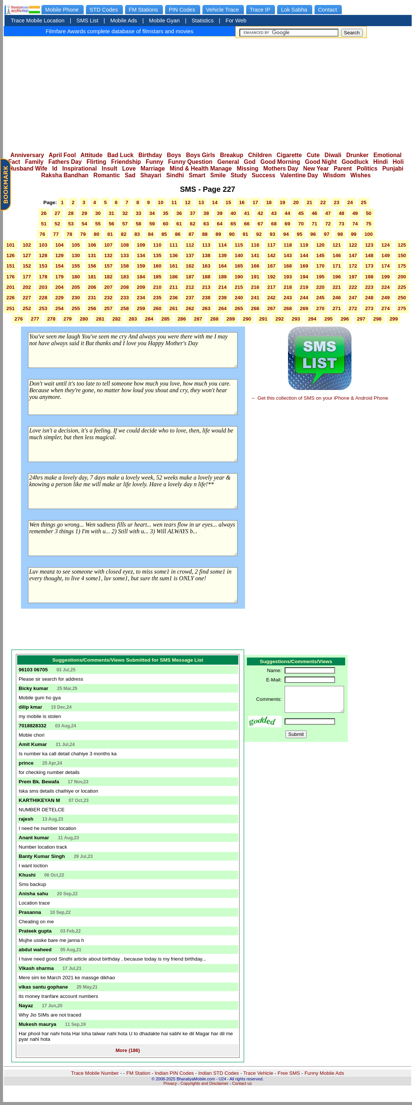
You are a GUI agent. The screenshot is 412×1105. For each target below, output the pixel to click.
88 (205, 234)
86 (177, 234)
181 (92, 277)
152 (27, 266)
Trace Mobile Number (95, 1073)
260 (157, 308)
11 (174, 202)
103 (43, 245)
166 (255, 266)
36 (179, 213)
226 (10, 297)
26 (44, 213)
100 (369, 234)
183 (125, 277)
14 (214, 202)
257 (108, 308)
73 (341, 224)
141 (255, 255)
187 (190, 277)
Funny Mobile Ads (324, 1073)
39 (220, 213)
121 (336, 245)
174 (385, 266)
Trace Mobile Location (38, 21)
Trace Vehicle (258, 1073)
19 (282, 202)
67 (260, 224)
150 (402, 255)
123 (369, 245)
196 (336, 277)
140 (239, 255)
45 (301, 213)
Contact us (242, 1083)
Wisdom (334, 175)
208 (125, 287)
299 (394, 319)
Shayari (150, 175)
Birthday (150, 155)
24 (350, 202)
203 (43, 287)
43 (274, 213)
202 (27, 287)
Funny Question (190, 162)
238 (206, 297)
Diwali (333, 155)
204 (59, 287)
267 (271, 308)
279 (67, 319)
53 (71, 224)
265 (239, 308)
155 (76, 266)
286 (181, 319)
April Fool (62, 155)
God (249, 162)
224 (385, 287)
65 (233, 224)
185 (157, 277)
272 (353, 308)
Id (55, 168)
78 (69, 234)
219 (304, 287)
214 (223, 287)
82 (123, 234)
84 (151, 234)
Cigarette (289, 155)
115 (239, 245)
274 (385, 308)
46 (314, 213)
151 (10, 266)
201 (10, 287)
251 (10, 308)
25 (363, 202)
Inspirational (79, 168)
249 (385, 297)
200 (402, 277)
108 (125, 245)
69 (287, 224)
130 (76, 255)
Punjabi (392, 168)
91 (245, 234)
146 (336, 255)
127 (27, 255)
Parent (343, 168)
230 (76, 297)
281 (100, 319)
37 (192, 213)
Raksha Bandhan (65, 175)
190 (239, 277)
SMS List (88, 21)
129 (59, 255)
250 (402, 297)
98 (340, 234)
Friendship (126, 162)
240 (239, 297)
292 (279, 319)
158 (125, 266)
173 (369, 266)
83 (137, 234)
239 (223, 297)
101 (10, 245)
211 (174, 287)
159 (141, 266)
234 (141, 297)
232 (108, 297)
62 (192, 224)
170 (320, 266)
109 (141, 245)
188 (206, 277)
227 (27, 297)
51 (44, 224)
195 (320, 277)
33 (138, 213)
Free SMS (289, 1073)
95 (300, 234)
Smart (197, 175)
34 (152, 213)
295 (328, 319)
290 (247, 319)
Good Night (321, 162)
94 (286, 234)
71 (314, 224)
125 (402, 245)
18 (269, 202)
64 (220, 224)
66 (247, 224)
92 (259, 234)
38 (206, 213)
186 (174, 277)
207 (108, 287)
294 (312, 319)
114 (223, 245)
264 (223, 308)
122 (353, 245)
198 (369, 277)
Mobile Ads (123, 21)
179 (59, 277)
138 (206, 255)
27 (57, 213)
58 (138, 224)
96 (313, 234)
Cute (313, 155)
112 (190, 245)
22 (323, 202)
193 (288, 277)
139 (223, 255)
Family (34, 162)
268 (288, 308)
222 (353, 287)
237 (190, 297)
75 (368, 224)
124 (385, 245)
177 (27, 277)
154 (59, 266)
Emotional (388, 155)
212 (190, 287)
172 (353, 266)
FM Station (138, 1073)
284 (149, 319)
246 (336, 297)
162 (190, 266)
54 (84, 224)
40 (233, 213)
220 (320, 287)
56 (111, 224)
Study (238, 175)
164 (223, 266)
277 (35, 319)
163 (206, 266)
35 (165, 213)
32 (125, 213)
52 (57, 224)
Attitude (91, 155)
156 (92, 266)
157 (108, 266)
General (228, 162)
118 (288, 245)
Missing (247, 168)
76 (42, 234)
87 (191, 234)
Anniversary (27, 155)
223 (369, 287)
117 (271, 245)
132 (108, 255)
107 (108, 245)
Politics (367, 168)
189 (223, 277)
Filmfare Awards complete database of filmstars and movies (119, 31)
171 (336, 266)
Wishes (360, 175)
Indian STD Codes (218, 1073)
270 (320, 308)
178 (43, 277)
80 (96, 234)
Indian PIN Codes (174, 1073)
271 (336, 308)
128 (43, 255)
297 (361, 319)
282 (116, 319)
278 (51, 319)
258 (125, 308)
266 (255, 308)
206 (92, 287)
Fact (14, 162)
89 (218, 234)
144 (304, 255)
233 (125, 297)
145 (320, 255)
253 (43, 308)
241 (255, 297)
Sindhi (175, 175)
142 (271, 255)
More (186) (127, 1050)
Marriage (152, 168)
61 (179, 224)
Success (263, 175)
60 (165, 224)
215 (239, 287)
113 (206, 245)
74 (355, 224)
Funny (154, 162)
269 (304, 308)
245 (320, 297)
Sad (130, 175)
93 (272, 234)
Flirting (96, 162)
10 (161, 202)
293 (296, 319)
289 (230, 319)
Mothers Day (280, 168)
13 (201, 202)
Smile (218, 175)
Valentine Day (299, 175)
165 (239, 266)
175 (402, 266)
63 (206, 224)
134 (141, 255)
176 (10, 277)
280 (84, 319)
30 (98, 213)
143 (288, 255)
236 (174, 297)
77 (56, 234)
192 (271, 277)
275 (402, 308)
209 (141, 287)
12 (187, 202)
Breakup (231, 155)
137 (190, 255)
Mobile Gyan (164, 21)
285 (165, 319)
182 (108, 277)
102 (27, 245)
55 (98, 224)
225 (402, 287)
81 (110, 234)
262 (190, 308)
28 (71, 213)
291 (263, 319)
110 (157, 245)
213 (206, 287)
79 (83, 234)
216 (255, 287)
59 (152, 224)
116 (255, 245)
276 (19, 319)
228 (43, 297)
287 (198, 319)
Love (129, 168)
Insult (109, 168)
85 (164, 234)
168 (288, 266)
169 (304, 266)
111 (174, 245)
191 (255, 277)
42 (260, 213)
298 (377, 319)
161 (174, 266)
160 (157, 266)
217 (271, 287)
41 (247, 213)
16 (242, 202)
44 (287, 213)
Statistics (203, 21)
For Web (236, 21)
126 (10, 255)
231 (92, 297)
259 (141, 308)
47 (328, 213)
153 (43, 266)
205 (76, 287)
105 (76, 245)
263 (206, 308)
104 (59, 245)
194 (304, 277)
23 (337, 202)
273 (369, 308)
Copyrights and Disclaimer (204, 1083)
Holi (398, 162)
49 (355, 213)
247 (353, 297)
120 (320, 245)
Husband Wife (28, 168)
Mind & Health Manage (201, 168)
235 (157, 297)
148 (369, 255)
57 (125, 224)
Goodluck (354, 162)
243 (288, 297)
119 (304, 245)
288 (214, 319)
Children (260, 155)
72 (328, 224)
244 (304, 297)
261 (174, 308)
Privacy (170, 1083)
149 (385, 255)
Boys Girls (200, 155)
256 (92, 308)
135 (157, 255)
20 (296, 202)
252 (27, 308)
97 (326, 234)
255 (76, 308)
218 (288, 287)
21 (309, 202)
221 (336, 287)
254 (59, 308)
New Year (316, 168)
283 (132, 319)
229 (59, 297)
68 (274, 224)
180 (76, 277)
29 (84, 213)
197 (353, 277)
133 (125, 255)
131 (92, 255)
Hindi (380, 162)
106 (92, 245)
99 (353, 234)
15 (228, 202)
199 (385, 277)
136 (174, 255)
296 (345, 319)
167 (271, 266)
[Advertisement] (207, 92)
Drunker (357, 155)
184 (141, 277)
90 (232, 234)
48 (341, 213)
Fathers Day (64, 162)
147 (353, 255)
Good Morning (280, 162)
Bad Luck (120, 155)
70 (301, 224)
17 (255, 202)
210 (157, 287)
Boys (174, 155)
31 (111, 213)
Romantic (106, 175)
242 (271, 297)
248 (369, 297)
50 (368, 213)
